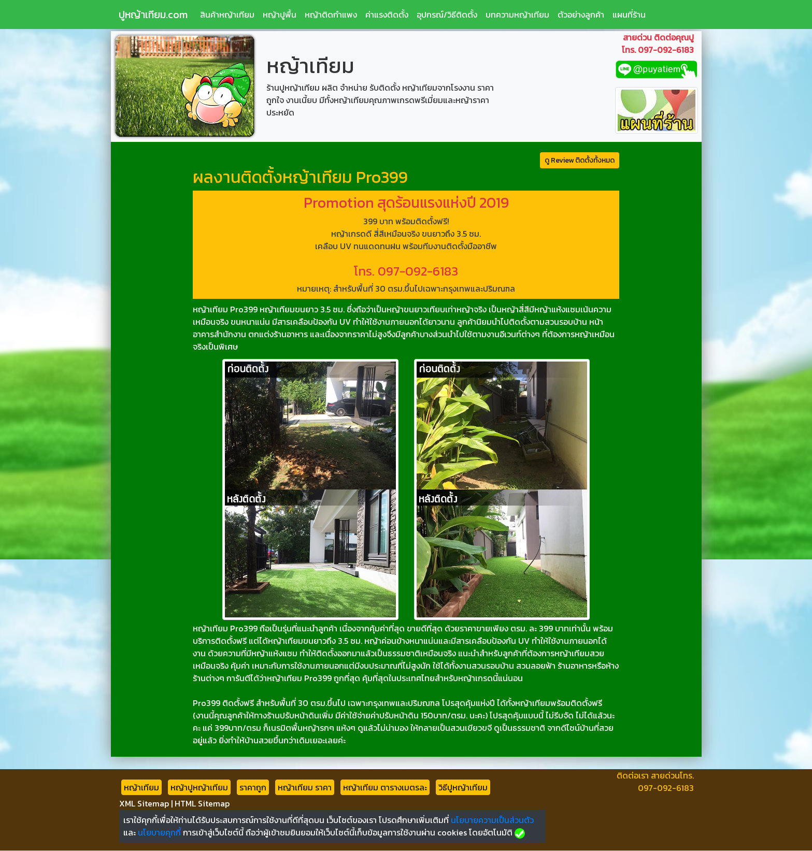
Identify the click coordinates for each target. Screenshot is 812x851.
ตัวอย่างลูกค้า (581, 14)
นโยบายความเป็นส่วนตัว (492, 820)
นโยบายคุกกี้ (159, 832)
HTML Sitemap (202, 803)
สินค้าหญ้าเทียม (227, 14)
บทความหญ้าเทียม (517, 14)
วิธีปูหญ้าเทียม (463, 787)
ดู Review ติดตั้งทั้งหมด (580, 160)
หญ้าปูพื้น (279, 14)
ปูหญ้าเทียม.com (153, 14)
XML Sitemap (144, 803)
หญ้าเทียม (141, 787)
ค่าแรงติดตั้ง (386, 14)
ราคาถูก (252, 787)
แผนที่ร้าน (629, 14)
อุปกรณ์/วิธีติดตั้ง (447, 14)
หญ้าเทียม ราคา (305, 787)
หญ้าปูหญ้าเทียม (199, 787)
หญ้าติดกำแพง (331, 14)
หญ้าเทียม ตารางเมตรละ (385, 787)
